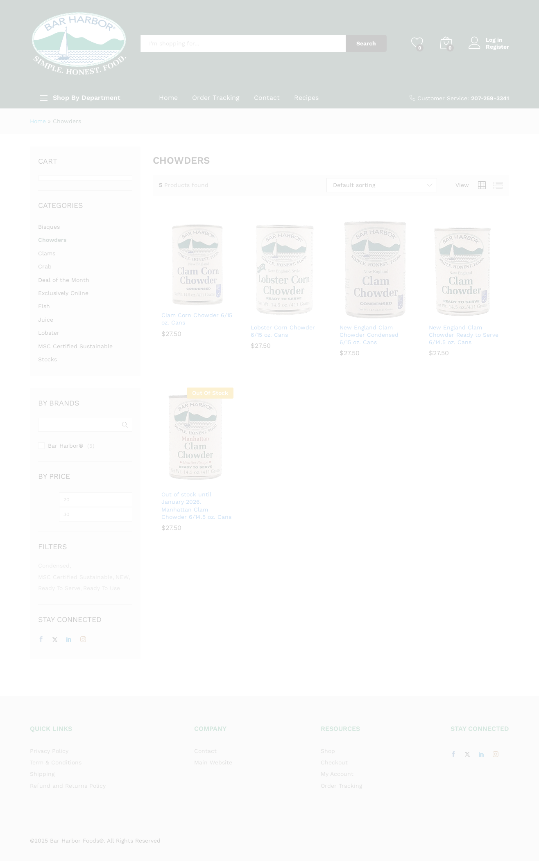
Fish (44, 306)
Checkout (334, 762)
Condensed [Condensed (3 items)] (54, 565)
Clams (46, 253)
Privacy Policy (49, 751)
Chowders (52, 240)
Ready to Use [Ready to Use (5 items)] (101, 588)
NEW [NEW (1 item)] (122, 577)
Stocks (47, 359)
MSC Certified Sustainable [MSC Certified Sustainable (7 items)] (75, 577)
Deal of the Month (63, 280)
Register (497, 46)
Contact (267, 98)
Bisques (49, 226)
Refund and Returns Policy (68, 785)
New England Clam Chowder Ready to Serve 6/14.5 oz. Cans (463, 334)
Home (168, 98)
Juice (45, 319)
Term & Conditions (56, 762)
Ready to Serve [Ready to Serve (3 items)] (59, 588)
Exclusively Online (63, 293)
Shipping (42, 774)
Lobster (48, 332)
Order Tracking (216, 98)
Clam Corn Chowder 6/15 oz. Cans (196, 319)
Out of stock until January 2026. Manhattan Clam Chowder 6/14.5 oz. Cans (196, 505)
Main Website (213, 762)
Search (366, 43)
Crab (45, 266)
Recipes (306, 98)
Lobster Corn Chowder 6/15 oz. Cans (283, 331)
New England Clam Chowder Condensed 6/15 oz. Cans (369, 334)
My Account (337, 774)
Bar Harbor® (65, 445)
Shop (328, 751)
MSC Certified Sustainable (75, 346)
